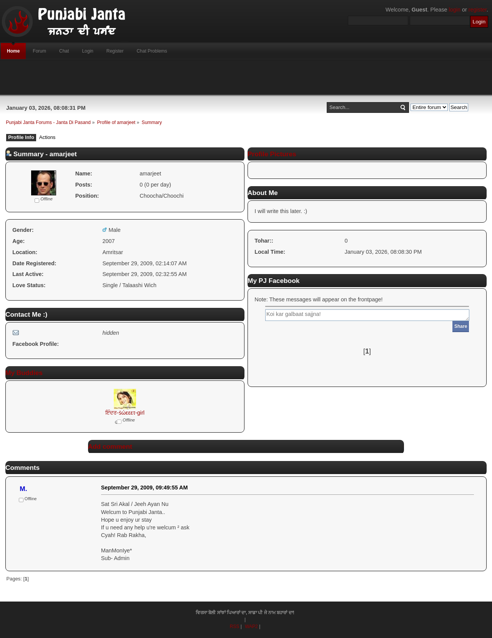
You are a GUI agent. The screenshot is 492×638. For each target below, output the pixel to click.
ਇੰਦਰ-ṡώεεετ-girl (125, 413)
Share (460, 326)
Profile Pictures (272, 154)
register (478, 10)
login (454, 10)
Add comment (110, 446)
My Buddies (24, 373)
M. (23, 489)
